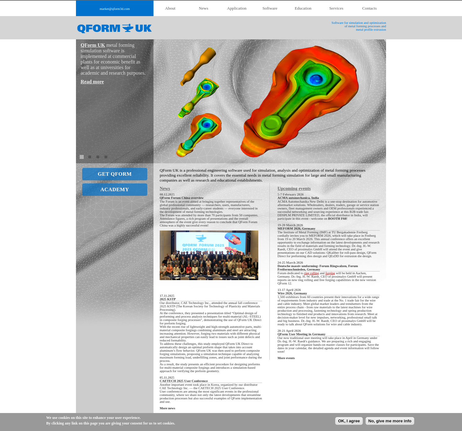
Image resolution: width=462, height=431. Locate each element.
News (203, 8)
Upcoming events (294, 188)
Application (237, 8)
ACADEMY (114, 189)
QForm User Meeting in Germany (302, 334)
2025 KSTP (168, 299)
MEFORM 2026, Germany (296, 228)
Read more (92, 81)
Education (303, 8)
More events (286, 358)
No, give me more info (389, 421)
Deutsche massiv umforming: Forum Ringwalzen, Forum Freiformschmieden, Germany (318, 267)
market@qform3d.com (115, 9)
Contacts (369, 8)
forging (330, 273)
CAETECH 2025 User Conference (184, 381)
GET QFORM (115, 174)
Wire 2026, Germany (292, 293)
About (170, 8)
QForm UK (93, 45)
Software (269, 8)
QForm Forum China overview (182, 198)
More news (167, 408)
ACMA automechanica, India (298, 198)
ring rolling (311, 273)
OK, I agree (349, 421)
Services (336, 8)
